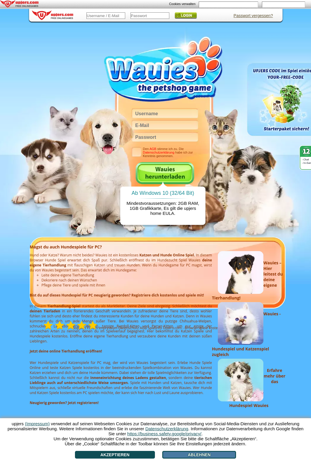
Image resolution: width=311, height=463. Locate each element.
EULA (168, 213)
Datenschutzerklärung (158, 152)
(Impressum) (37, 423)
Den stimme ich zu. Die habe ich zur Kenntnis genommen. (168, 152)
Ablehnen (199, 454)
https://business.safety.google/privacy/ (164, 433)
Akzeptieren (115, 454)
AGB (153, 149)
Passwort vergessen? (253, 15)
